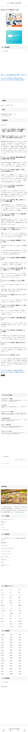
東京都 (11, 645)
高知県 (2, 668)
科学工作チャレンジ (5, 565)
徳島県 (2, 666)
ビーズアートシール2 (5, 551)
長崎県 (2, 671)
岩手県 (2, 637)
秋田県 (19, 637)
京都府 (19, 655)
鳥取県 (11, 660)
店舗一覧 (3, 375)
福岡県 (11, 668)
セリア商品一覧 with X (19, 512)
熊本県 (11, 671)
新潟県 (2, 647)
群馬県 (11, 642)
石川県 (19, 647)
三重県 (2, 655)
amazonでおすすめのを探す (13, 79)
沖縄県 (19, 673)
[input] (14, 51)
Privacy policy (4, 686)
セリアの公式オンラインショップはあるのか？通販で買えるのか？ (13, 539)
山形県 (2, 639)
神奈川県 (20, 645)
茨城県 (19, 639)
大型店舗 (2, 634)
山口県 (19, 663)
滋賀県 (11, 655)
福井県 (2, 650)
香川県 (11, 666)
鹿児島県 (11, 673)
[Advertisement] (14, 63)
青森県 (19, 634)
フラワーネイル (4, 545)
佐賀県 (19, 668)
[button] (26, 51)
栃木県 (2, 642)
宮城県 (11, 637)
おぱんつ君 (3, 559)
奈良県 (19, 658)
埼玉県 (19, 642)
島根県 (19, 660)
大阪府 (2, 658)
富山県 (11, 647)
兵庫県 (11, 658)
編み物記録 (3, 542)
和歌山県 (2, 660)
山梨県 (11, 650)
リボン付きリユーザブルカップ (8, 548)
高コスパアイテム (5, 556)
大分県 (19, 671)
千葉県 (2, 645)
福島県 (11, 639)
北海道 (11, 634)
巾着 (2, 562)
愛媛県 (19, 666)
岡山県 (2, 663)
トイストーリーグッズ (6, 554)
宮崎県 (2, 673)
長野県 (19, 650)
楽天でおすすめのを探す (12, 78)
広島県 (11, 663)
